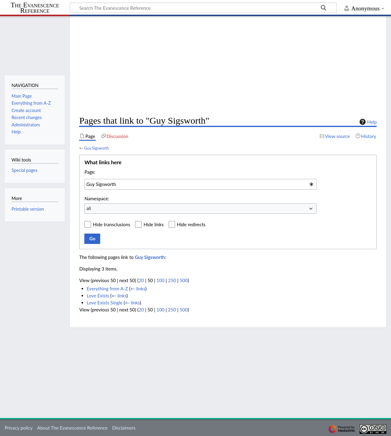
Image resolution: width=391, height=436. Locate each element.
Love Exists (98, 295)
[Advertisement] (228, 66)
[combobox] (200, 184)
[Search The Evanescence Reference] (203, 8)
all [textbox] (88, 208)
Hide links (154, 224)
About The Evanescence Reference (72, 428)
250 (172, 280)
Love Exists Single (104, 302)
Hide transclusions (111, 224)
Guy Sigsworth (96, 148)
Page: (89, 172)
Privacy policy (18, 428)
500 (184, 280)
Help (367, 122)
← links (137, 288)
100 (160, 280)
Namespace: (96, 198)
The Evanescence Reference (35, 8)
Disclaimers (123, 428)
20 (141, 280)
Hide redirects (191, 224)
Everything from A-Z (107, 288)
